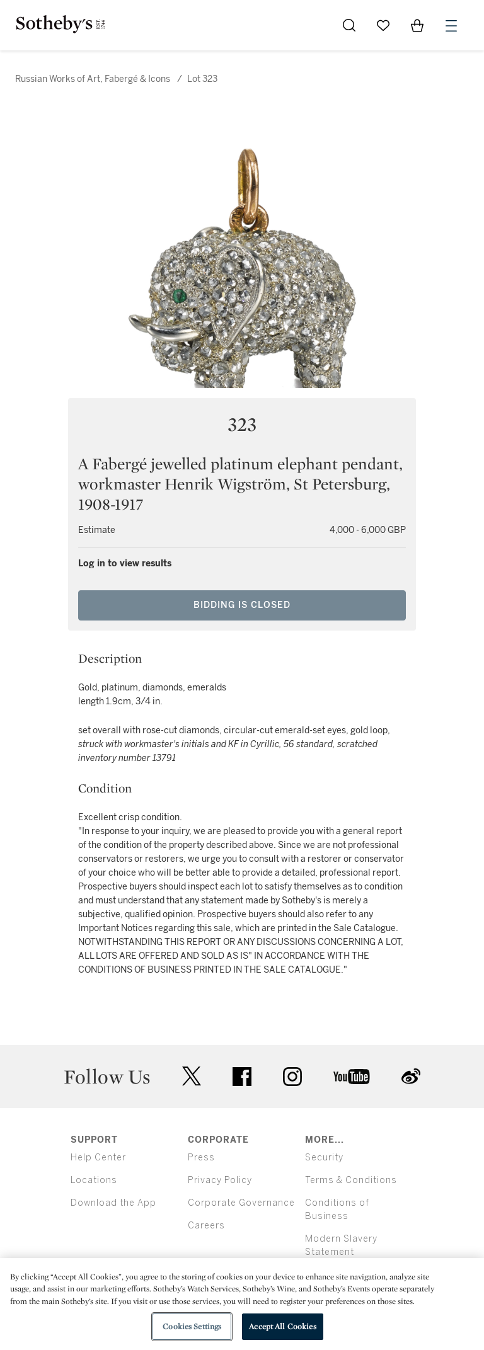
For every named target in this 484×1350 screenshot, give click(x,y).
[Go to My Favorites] (383, 25)
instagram (292, 1076)
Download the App (113, 1203)
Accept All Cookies (282, 1326)
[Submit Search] (349, 25)
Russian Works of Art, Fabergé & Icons (92, 79)
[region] (242, 1304)
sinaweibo (410, 1076)
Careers (206, 1225)
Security (324, 1157)
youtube (351, 1076)
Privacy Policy (220, 1180)
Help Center (98, 1157)
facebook (242, 1076)
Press (201, 1157)
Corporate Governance (241, 1203)
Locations (94, 1180)
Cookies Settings (192, 1326)
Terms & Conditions (351, 1180)
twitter (191, 1076)
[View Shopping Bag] (417, 25)
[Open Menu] (451, 26)
